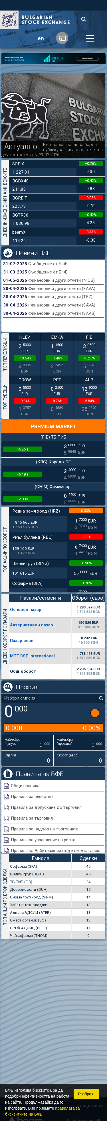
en (41, 38)
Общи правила (25, 785)
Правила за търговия (32, 818)
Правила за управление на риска (43, 839)
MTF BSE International (32, 656)
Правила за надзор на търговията (44, 829)
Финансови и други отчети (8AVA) (61, 288)
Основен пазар (25, 609)
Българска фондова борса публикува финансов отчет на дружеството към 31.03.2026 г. (52, 149)
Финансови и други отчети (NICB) (61, 280)
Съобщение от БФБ (48, 263)
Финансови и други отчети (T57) (60, 296)
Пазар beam (22, 640)
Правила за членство (32, 796)
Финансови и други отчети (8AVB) (62, 313)
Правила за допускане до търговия (46, 807)
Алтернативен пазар (31, 625)
